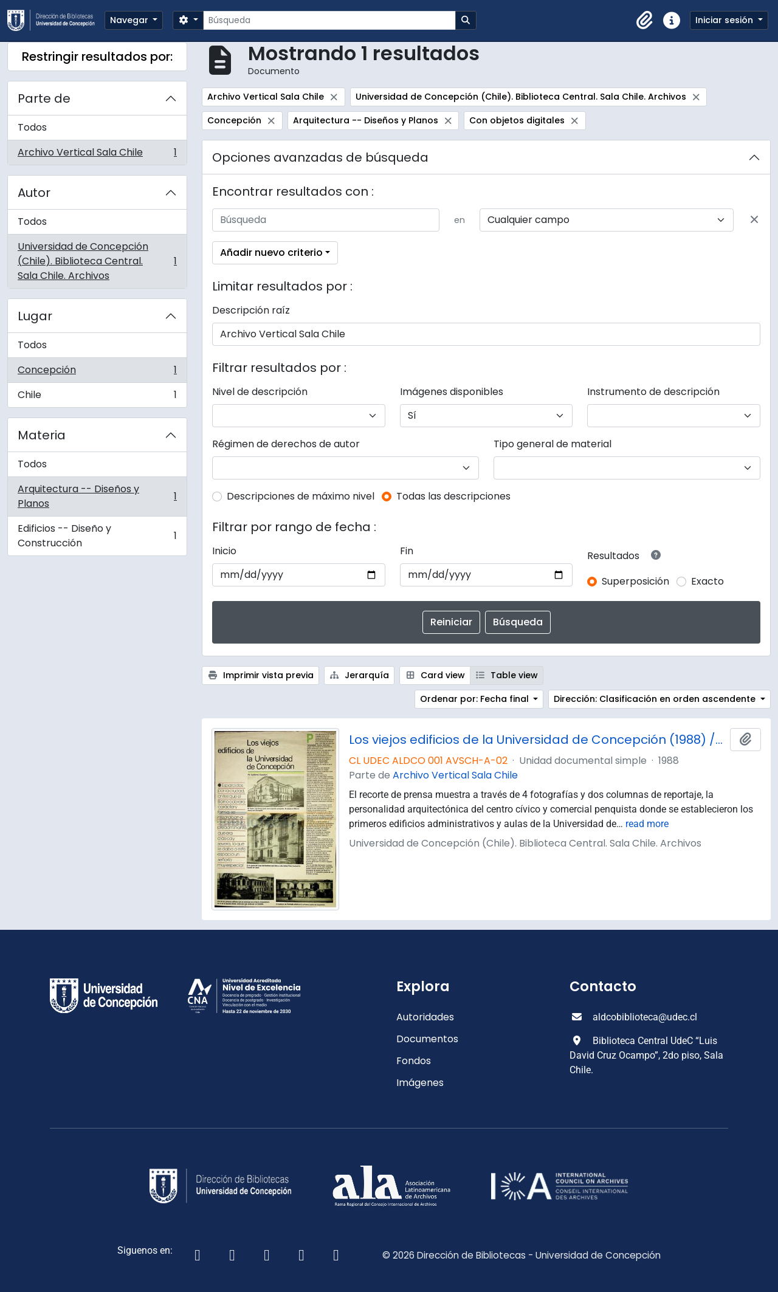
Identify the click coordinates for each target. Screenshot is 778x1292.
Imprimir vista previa (260, 675)
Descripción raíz (251, 310)
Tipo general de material (552, 444)
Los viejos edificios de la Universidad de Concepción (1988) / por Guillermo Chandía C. (537, 739)
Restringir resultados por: (97, 56)
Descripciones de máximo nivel (300, 496)
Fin (406, 551)
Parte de (44, 98)
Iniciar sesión (725, 20)
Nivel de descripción (260, 392)
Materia (42, 435)
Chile (97, 397)
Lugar (35, 316)
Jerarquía (359, 675)
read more (647, 824)
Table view (507, 675)
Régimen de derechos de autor (286, 444)
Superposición (635, 581)
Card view (435, 675)
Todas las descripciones (453, 496)
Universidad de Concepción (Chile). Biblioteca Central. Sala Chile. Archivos (97, 261)
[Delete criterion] (754, 220)
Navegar (130, 20)
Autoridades (425, 1017)
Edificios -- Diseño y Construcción (97, 535)
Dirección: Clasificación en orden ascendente (656, 699)
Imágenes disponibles (451, 392)
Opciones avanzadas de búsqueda (320, 157)
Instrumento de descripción (653, 392)
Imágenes (420, 1083)
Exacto (707, 581)
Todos (32, 127)
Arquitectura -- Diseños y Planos (97, 496)
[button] (645, 20)
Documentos (427, 1039)
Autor (34, 192)
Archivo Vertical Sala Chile (97, 155)
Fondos (413, 1061)
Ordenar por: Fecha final (475, 699)
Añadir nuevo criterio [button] (271, 252)
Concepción (97, 373)
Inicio (224, 551)
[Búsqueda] (329, 20)
